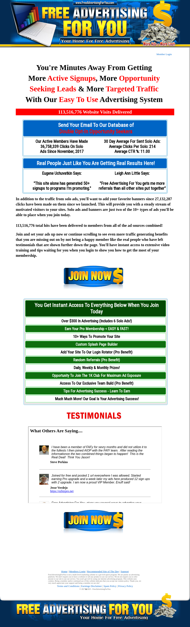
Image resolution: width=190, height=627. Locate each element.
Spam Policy (110, 586)
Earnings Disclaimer (91, 586)
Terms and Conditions (68, 586)
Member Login (164, 54)
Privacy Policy (125, 586)
